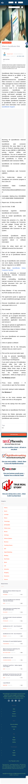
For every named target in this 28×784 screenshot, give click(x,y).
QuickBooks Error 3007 (8, 657)
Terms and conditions (14, 724)
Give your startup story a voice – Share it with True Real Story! (14, 495)
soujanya (5, 612)
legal (14, 729)
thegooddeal (6, 643)
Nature (5, 518)
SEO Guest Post (23, 764)
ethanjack (5, 620)
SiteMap (14, 755)
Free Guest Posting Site (21, 767)
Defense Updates (8, 538)
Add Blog (14, 742)
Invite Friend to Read (14, 434)
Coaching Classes (8, 545)
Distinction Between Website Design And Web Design (12, 591)
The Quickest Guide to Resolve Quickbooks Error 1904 (12, 618)
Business (6, 541)
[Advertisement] (14, 123)
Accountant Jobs (7, 42)
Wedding (6, 555)
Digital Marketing (8, 552)
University (6, 569)
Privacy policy (14, 726)
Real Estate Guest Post (7, 765)
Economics (6, 576)
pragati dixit (10, 53)
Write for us (14, 716)
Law (5, 565)
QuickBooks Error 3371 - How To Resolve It (12, 626)
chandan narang (7, 660)
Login (14, 750)
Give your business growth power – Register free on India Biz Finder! (14, 474)
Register (14, 752)
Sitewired (5, 594)
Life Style (6, 514)
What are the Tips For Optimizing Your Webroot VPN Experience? (11, 649)
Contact (14, 711)
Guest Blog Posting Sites (6, 768)
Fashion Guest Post (16, 765)
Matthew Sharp (6, 652)
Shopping (6, 572)
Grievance (14, 713)
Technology (7, 521)
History (5, 507)
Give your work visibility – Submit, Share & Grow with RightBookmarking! (14, 462)
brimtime (5, 685)
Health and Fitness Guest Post (18, 768)
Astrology (6, 535)
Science (6, 579)
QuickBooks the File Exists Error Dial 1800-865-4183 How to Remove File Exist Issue (12, 675)
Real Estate (6, 559)
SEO (5, 548)
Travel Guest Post (5, 764)
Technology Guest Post (14, 764)
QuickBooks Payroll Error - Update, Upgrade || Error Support (12, 666)
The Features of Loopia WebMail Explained (12, 641)
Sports (5, 511)
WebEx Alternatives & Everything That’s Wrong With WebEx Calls (11, 609)
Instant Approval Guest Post (10, 767)
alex (4, 603)
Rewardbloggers (10, 773)
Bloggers (14, 739)
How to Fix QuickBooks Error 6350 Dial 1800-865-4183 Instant (11, 600)
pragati (5, 628)
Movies (5, 531)
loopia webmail (6, 682)
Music (5, 562)
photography (7, 524)
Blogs (14, 737)
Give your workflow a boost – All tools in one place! (14, 448)
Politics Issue (7, 528)
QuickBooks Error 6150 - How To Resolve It (12, 633)
